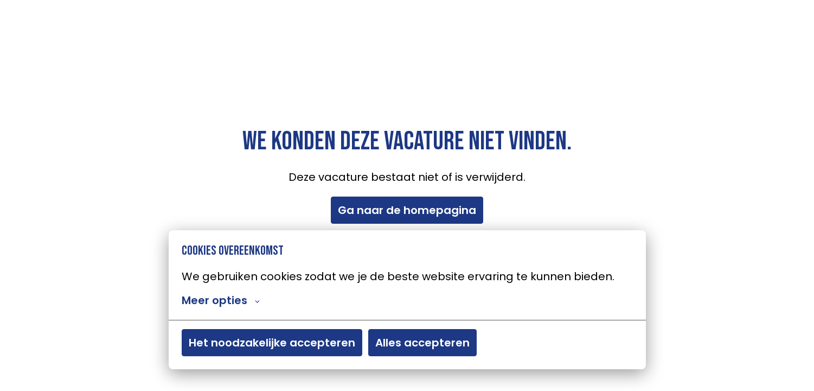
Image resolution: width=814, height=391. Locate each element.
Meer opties (221, 300)
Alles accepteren (422, 343)
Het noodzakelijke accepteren (272, 343)
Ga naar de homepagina (407, 210)
